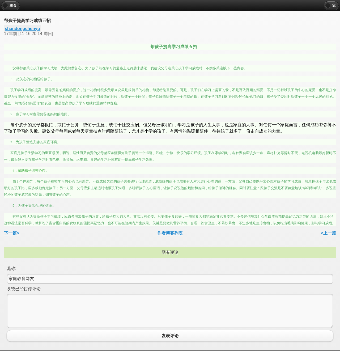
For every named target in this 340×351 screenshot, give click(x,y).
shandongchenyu (22, 28)
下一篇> (11, 233)
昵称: (11, 268)
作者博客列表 (170, 233)
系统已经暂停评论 (24, 288)
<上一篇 (328, 233)
